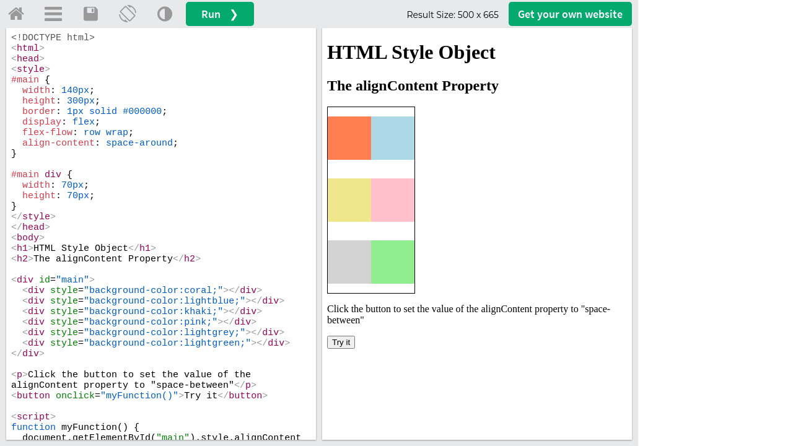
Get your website (570, 14)
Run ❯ (220, 14)
